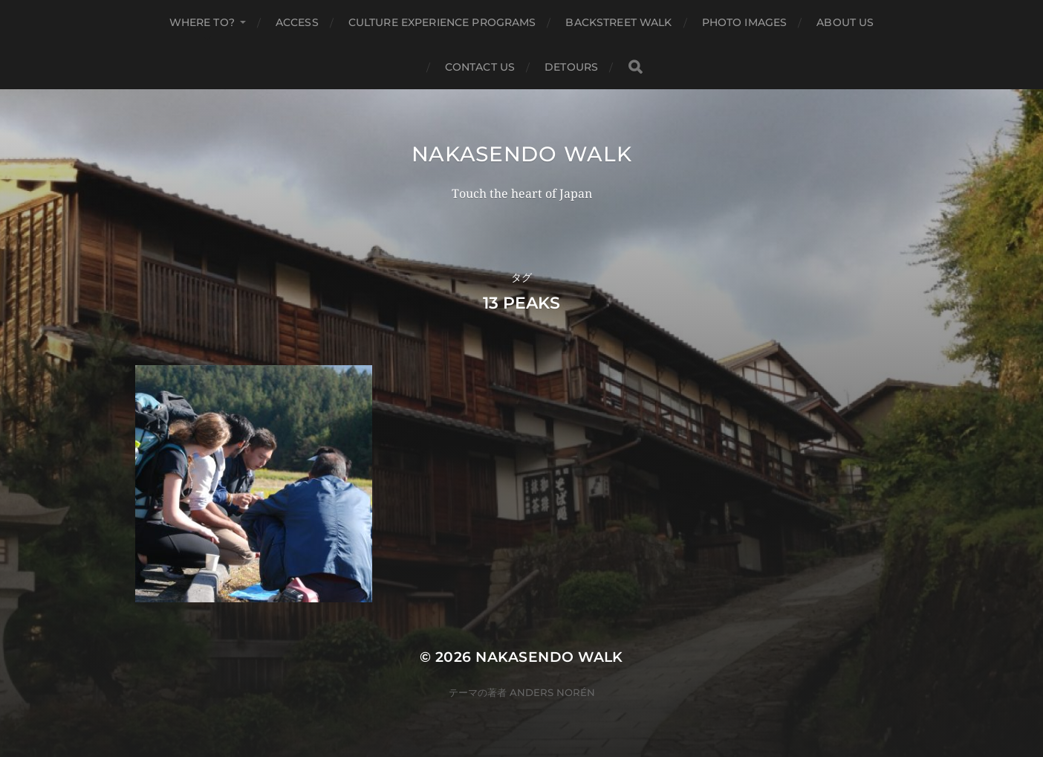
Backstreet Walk (618, 22)
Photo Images (744, 22)
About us (845, 22)
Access (297, 22)
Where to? (202, 22)
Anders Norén (552, 692)
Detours (571, 67)
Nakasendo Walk (522, 154)
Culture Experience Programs (442, 22)
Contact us (480, 67)
